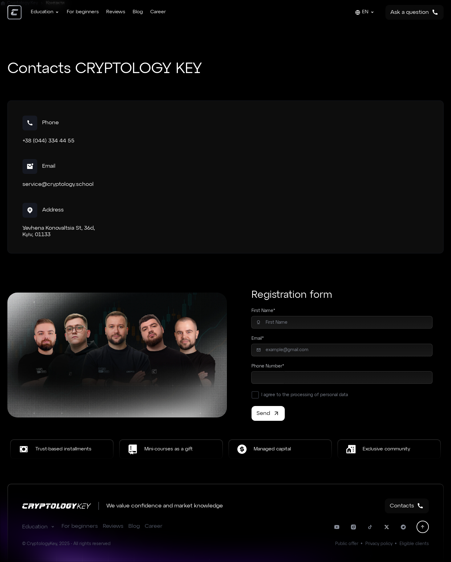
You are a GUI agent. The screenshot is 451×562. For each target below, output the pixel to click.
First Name (262, 311)
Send (268, 413)
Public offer (346, 544)
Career (158, 12)
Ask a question (414, 12)
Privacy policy (379, 544)
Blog (138, 12)
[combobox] (267, 377)
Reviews (115, 12)
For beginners (83, 12)
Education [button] (39, 527)
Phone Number (267, 366)
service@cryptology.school (58, 184)
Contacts (407, 506)
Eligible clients (414, 544)
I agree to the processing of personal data (304, 395)
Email (257, 338)
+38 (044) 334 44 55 (48, 141)
